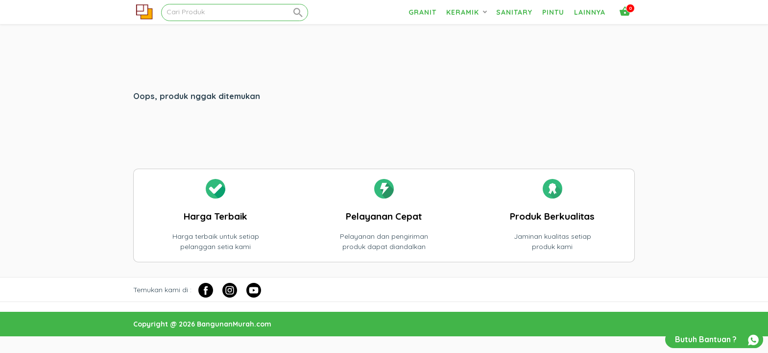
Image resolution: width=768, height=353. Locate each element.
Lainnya (589, 12)
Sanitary (514, 12)
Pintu (553, 12)
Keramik (462, 12)
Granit (422, 12)
